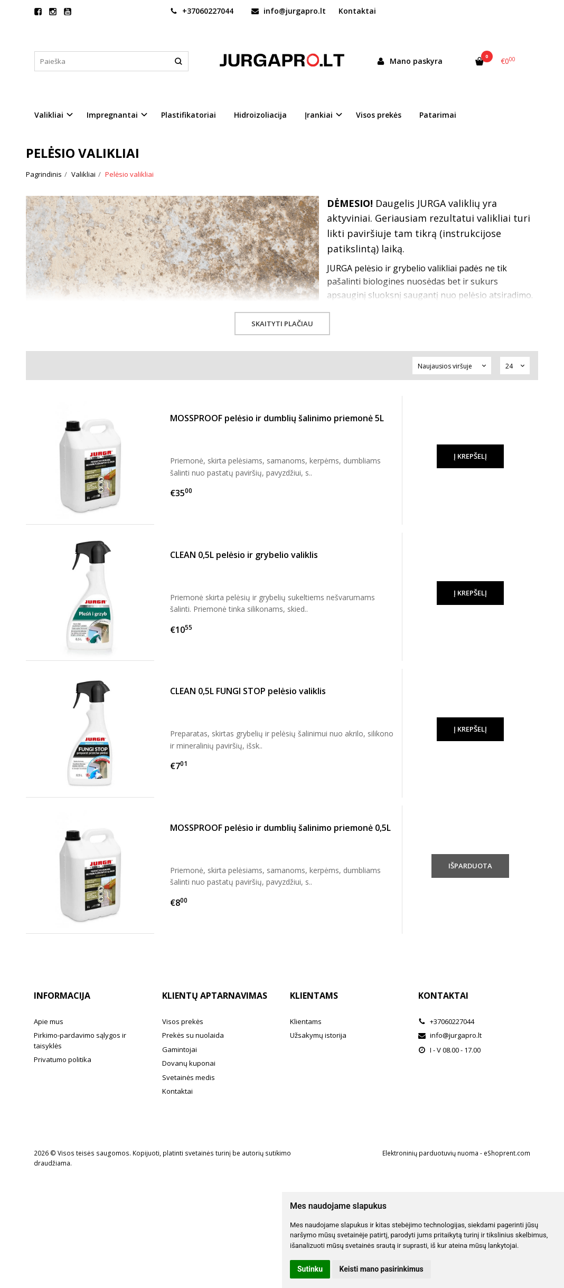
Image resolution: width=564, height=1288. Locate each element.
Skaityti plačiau (282, 323)
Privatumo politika (62, 1059)
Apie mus (48, 1021)
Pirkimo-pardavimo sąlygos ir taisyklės (80, 1040)
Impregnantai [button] (112, 115)
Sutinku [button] (310, 1269)
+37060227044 (201, 11)
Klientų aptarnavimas (214, 995)
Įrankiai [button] (319, 115)
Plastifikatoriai (188, 115)
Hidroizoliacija (260, 115)
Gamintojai (179, 1049)
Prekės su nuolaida (193, 1035)
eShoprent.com (507, 1153)
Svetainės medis (188, 1077)
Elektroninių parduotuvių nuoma (430, 1153)
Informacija (62, 995)
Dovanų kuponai (188, 1063)
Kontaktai (357, 11)
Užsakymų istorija (318, 1035)
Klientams (314, 995)
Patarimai (437, 115)
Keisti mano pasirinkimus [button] (382, 1269)
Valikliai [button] (48, 115)
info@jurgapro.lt (288, 11)
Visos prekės (378, 115)
